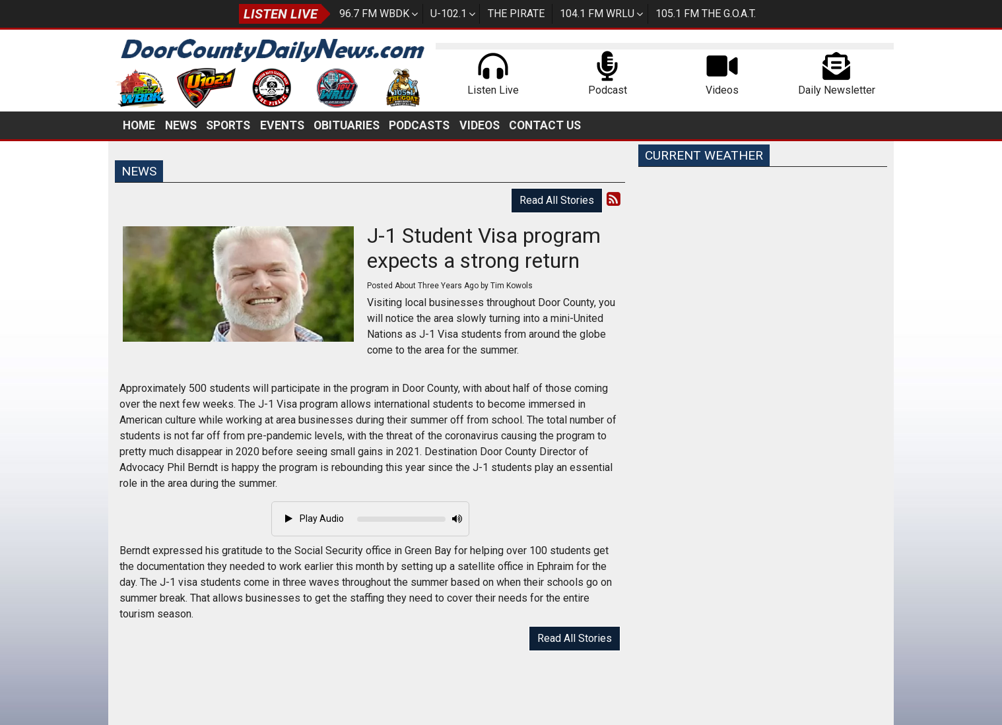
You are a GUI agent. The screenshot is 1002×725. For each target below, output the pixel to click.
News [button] (181, 125)
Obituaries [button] (347, 125)
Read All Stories (556, 200)
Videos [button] (479, 125)
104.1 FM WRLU (597, 13)
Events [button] (282, 125)
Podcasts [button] (419, 125)
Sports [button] (228, 125)
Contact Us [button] (545, 125)
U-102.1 (448, 13)
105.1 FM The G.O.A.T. (705, 13)
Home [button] (139, 125)
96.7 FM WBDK (374, 13)
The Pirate (516, 13)
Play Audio (314, 518)
